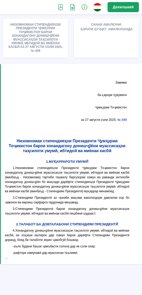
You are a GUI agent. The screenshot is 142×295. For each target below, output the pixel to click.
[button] (84, 7)
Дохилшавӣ (123, 7)
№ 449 (122, 120)
